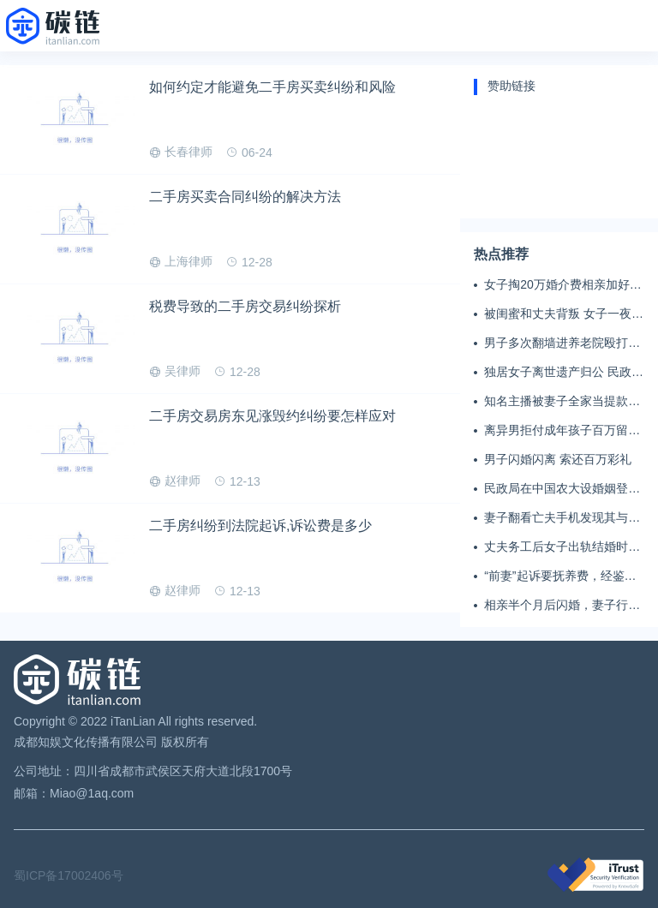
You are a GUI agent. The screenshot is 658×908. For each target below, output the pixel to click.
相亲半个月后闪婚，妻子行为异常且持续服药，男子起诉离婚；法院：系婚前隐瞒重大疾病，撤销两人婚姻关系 (562, 605)
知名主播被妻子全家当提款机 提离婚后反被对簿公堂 (562, 401)
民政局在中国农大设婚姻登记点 (562, 489)
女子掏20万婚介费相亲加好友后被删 (563, 285)
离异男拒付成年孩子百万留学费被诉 (562, 431)
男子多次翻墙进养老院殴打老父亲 (562, 343)
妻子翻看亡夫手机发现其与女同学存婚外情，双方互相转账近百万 (562, 518)
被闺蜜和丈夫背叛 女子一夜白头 (563, 314)
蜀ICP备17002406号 (68, 875)
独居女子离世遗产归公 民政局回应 (563, 372)
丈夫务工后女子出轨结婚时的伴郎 (562, 547)
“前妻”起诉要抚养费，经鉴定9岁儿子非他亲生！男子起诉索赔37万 (563, 576)
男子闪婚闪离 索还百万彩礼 (557, 459)
